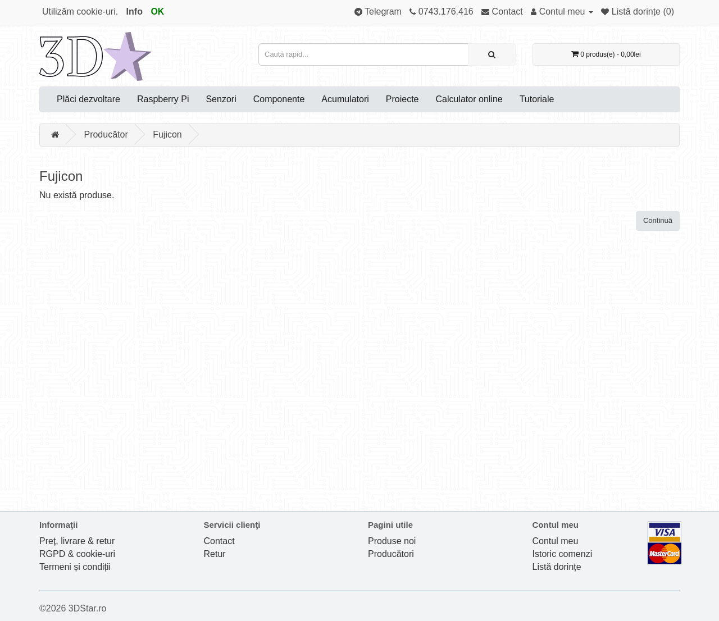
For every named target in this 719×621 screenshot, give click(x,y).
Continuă (657, 220)
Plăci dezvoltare (88, 99)
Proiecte (402, 99)
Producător (106, 134)
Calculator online (469, 99)
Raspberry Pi (163, 99)
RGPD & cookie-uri (77, 554)
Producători (391, 554)
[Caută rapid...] (492, 54)
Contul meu (556, 541)
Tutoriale (537, 99)
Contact (219, 541)
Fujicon (167, 134)
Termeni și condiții (75, 567)
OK (157, 11)
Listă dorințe (557, 567)
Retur (215, 554)
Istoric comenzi (563, 554)
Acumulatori (344, 99)
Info (134, 11)
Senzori (221, 99)
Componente (279, 99)
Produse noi (392, 541)
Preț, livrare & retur (77, 541)
